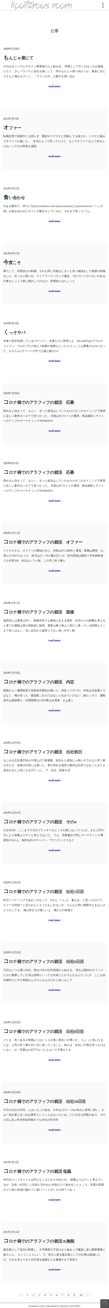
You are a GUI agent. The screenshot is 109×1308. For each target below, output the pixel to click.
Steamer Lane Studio (70, 1306)
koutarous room (41, 5)
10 (81, 1295)
